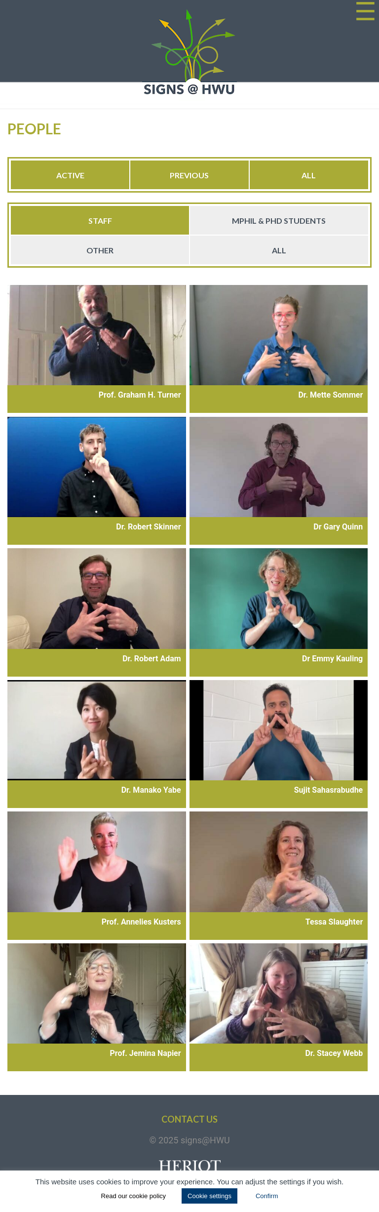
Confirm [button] (267, 1196)
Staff (100, 220)
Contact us (189, 1119)
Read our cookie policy (133, 1196)
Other (100, 250)
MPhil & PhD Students (279, 220)
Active (70, 175)
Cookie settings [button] (209, 1196)
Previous (189, 175)
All (309, 175)
